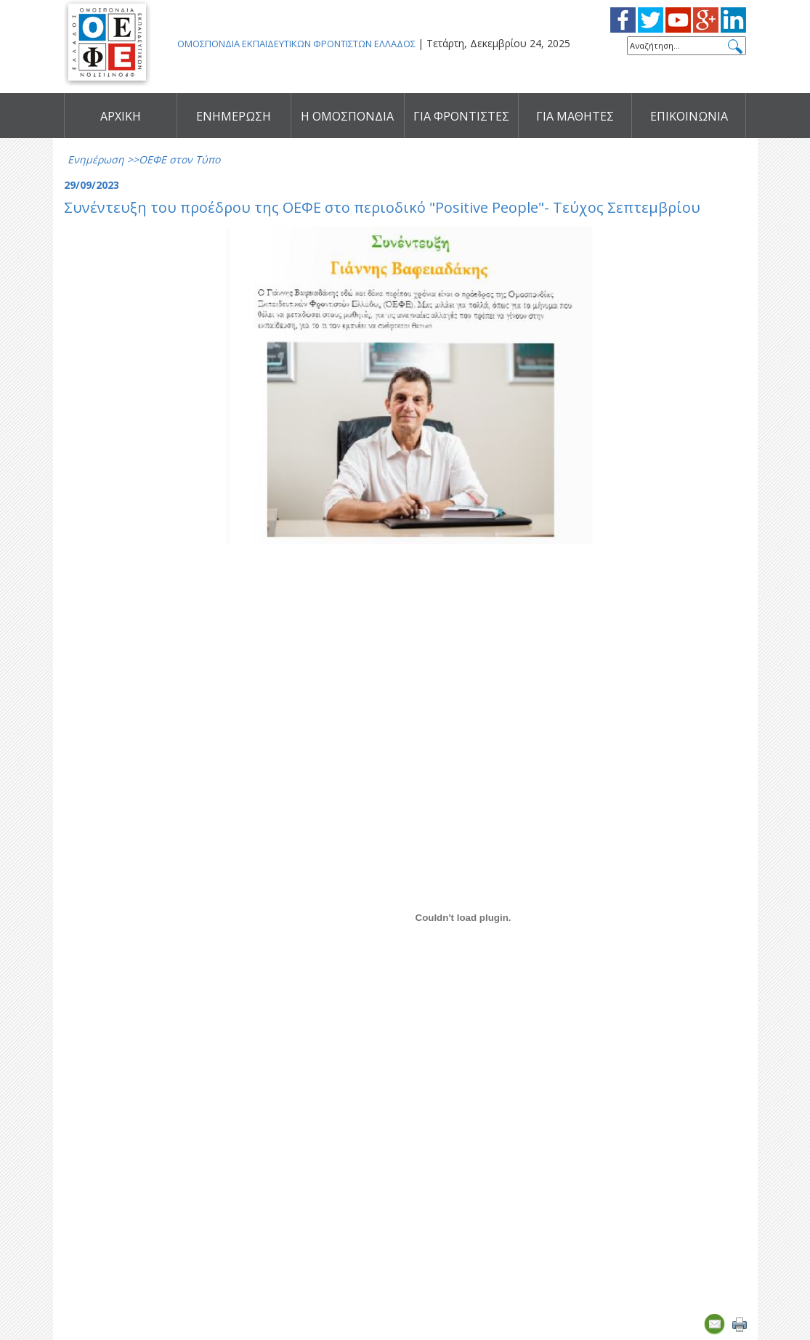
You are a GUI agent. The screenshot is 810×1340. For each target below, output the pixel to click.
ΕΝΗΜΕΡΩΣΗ (233, 116)
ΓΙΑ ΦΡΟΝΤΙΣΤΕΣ (461, 116)
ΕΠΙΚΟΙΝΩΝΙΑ (689, 116)
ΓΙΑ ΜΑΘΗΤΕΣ (575, 116)
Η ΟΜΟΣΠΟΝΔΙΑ (347, 116)
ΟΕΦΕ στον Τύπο (179, 159)
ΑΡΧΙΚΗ (120, 116)
